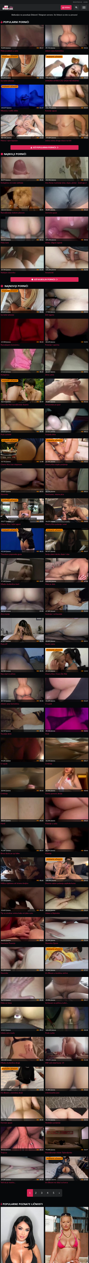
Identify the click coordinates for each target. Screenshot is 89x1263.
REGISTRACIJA (77, 2)
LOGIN (85, 2)
